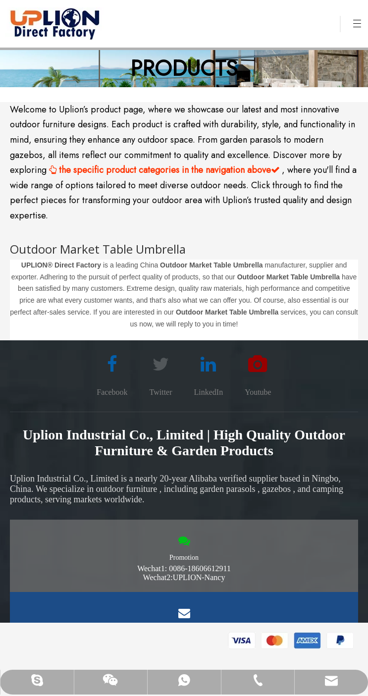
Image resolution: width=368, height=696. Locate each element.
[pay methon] (291, 640)
